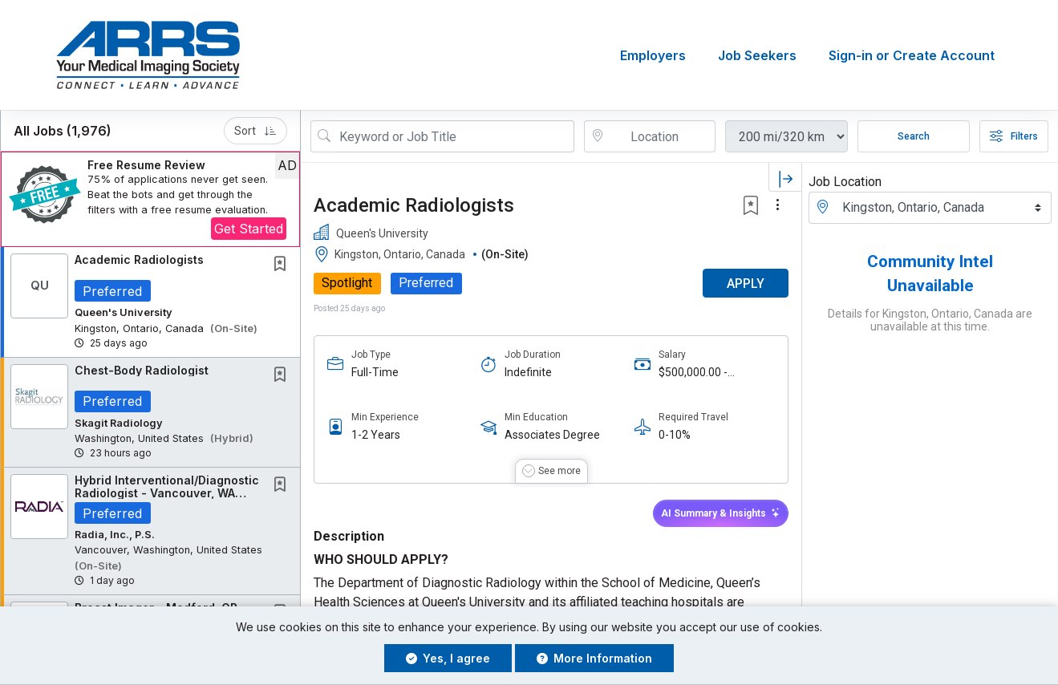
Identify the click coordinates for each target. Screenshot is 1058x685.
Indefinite (528, 372)
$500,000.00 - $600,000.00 (693, 372)
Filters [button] (1014, 136)
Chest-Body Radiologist (142, 370)
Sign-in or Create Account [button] (912, 55)
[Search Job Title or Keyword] (453, 136)
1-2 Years (375, 435)
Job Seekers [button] (757, 55)
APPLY (745, 283)
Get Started (248, 229)
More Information (594, 658)
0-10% (675, 435)
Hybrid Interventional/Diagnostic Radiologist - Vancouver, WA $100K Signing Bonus (167, 492)
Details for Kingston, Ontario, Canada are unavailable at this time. (930, 320)
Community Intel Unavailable (930, 273)
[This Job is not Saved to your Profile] (283, 265)
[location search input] (660, 136)
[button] (150, 199)
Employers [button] (653, 55)
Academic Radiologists (139, 259)
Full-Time (375, 372)
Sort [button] (255, 130)
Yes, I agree (448, 658)
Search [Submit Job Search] (914, 136)
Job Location (845, 181)
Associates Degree (552, 435)
